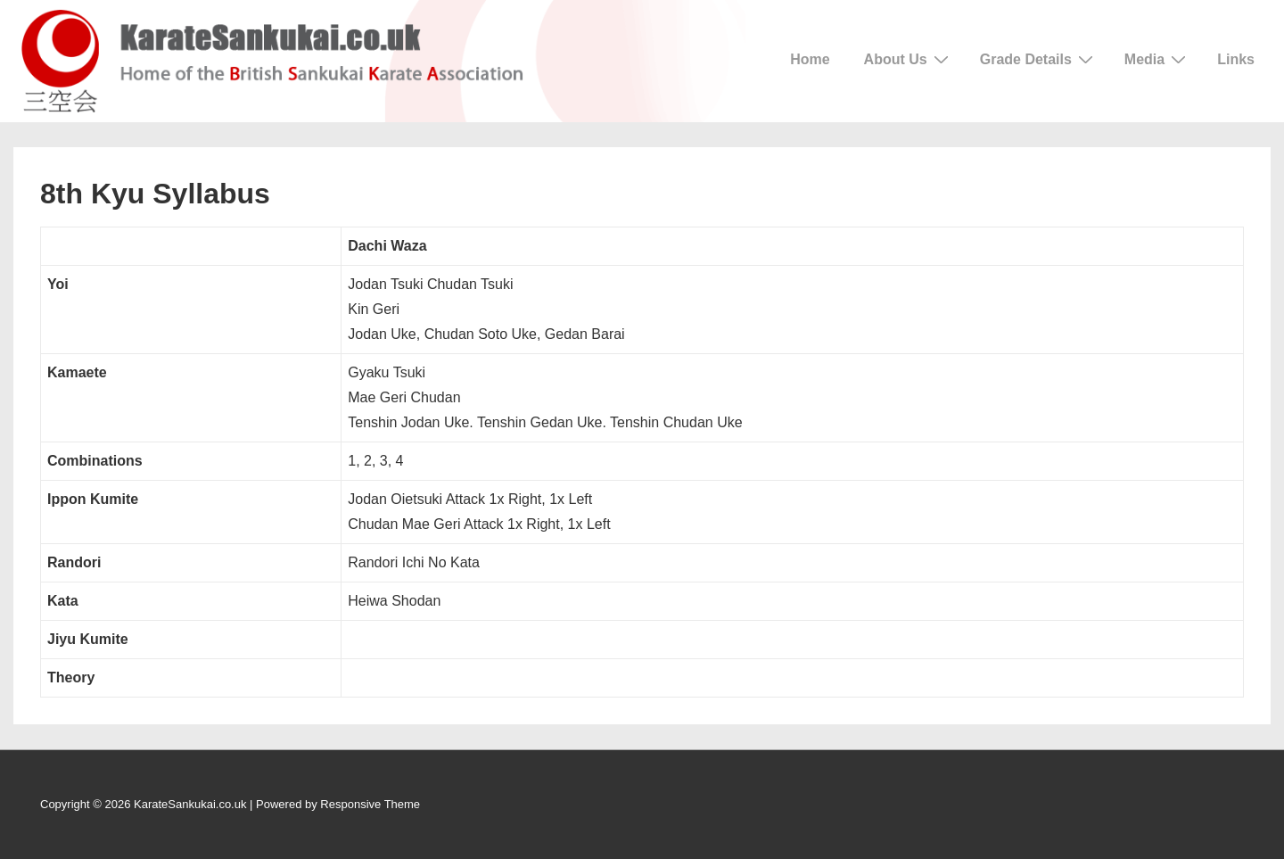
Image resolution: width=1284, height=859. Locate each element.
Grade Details (1039, 58)
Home (809, 59)
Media (1157, 58)
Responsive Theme (370, 804)
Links (1236, 59)
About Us (908, 58)
